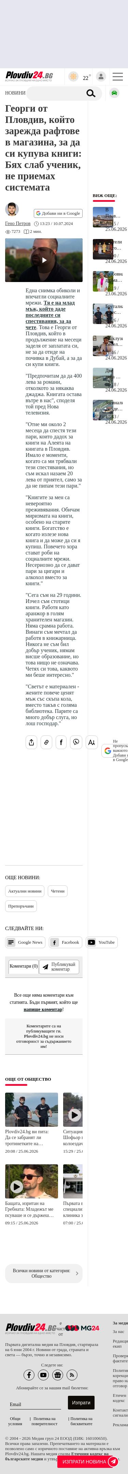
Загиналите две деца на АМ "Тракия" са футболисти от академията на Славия (114, 406)
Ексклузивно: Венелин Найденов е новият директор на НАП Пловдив (114, 342)
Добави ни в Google (58, 213)
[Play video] (43, 260)
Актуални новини (24, 891)
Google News (24, 942)
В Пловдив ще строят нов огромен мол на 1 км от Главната (114, 213)
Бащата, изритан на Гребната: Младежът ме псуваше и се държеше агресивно (29, 1210)
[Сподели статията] (31, 742)
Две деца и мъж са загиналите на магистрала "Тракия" (114, 374)
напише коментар (43, 1009)
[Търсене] (57, 93)
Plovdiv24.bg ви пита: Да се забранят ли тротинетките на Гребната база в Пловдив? (27, 1138)
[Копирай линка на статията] (46, 742)
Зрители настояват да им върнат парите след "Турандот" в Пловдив (114, 245)
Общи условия (15, 1421)
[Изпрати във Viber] (76, 742)
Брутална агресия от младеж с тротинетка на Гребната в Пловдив (114, 309)
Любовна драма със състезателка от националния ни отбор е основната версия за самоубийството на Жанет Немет (114, 277)
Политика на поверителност (45, 1421)
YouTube (101, 942)
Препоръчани (21, 906)
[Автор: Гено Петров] (17, 223)
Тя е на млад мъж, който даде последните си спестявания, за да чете (50, 315)
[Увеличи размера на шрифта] (92, 742)
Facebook (64, 942)
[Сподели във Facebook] (61, 742)
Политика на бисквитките (82, 1421)
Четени (58, 891)
